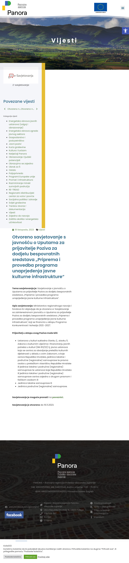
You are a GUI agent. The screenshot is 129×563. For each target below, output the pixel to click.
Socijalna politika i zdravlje (23, 199)
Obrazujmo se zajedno (21, 163)
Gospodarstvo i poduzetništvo (17, 139)
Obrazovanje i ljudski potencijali (20, 158)
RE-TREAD (14, 189)
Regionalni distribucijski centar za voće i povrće (21, 194)
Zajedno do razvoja (19, 215)
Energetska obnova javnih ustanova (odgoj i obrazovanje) (23, 124)
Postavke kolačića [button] (13, 557)
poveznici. (58, 397)
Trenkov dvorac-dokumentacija (18, 207)
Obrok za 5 (14, 166)
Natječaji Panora (18, 153)
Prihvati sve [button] (30, 557)
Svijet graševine (17, 202)
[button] (125, 30)
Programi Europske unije (22, 176)
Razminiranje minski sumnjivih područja (19, 185)
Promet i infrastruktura (21, 179)
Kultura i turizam (18, 150)
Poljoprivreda (16, 173)
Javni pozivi (15, 144)
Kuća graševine (17, 147)
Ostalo (12, 170)
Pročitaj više (44, 557)
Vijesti (12, 212)
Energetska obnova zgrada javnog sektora (23, 132)
